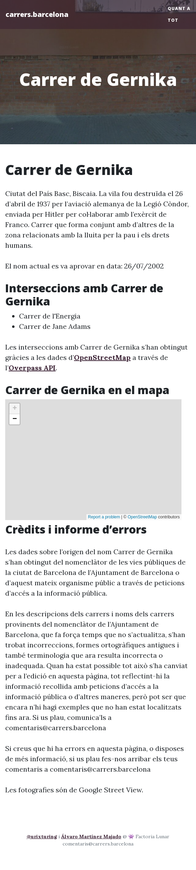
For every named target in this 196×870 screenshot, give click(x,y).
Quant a (179, 8)
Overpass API (32, 367)
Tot (173, 20)
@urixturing (42, 836)
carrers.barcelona (37, 14)
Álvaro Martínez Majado (91, 836)
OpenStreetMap (102, 357)
